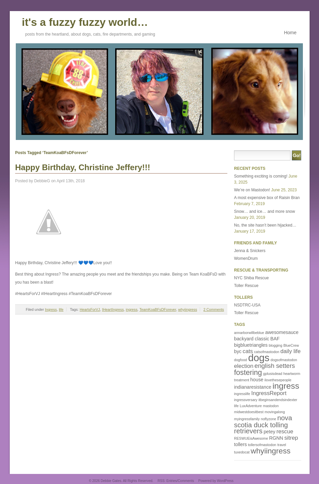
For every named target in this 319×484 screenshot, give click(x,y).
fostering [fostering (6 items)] (248, 372)
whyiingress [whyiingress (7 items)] (271, 450)
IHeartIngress (113, 309)
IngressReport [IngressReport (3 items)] (268, 393)
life (61, 309)
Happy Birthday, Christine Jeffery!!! (82, 167)
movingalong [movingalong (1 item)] (275, 412)
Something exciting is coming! (260, 176)
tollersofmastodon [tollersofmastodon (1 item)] (262, 445)
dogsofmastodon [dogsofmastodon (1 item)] (284, 360)
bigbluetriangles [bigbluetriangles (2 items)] (251, 345)
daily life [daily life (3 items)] (290, 351)
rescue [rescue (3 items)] (284, 431)
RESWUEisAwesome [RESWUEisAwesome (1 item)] (251, 438)
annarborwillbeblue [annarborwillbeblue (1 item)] (249, 333)
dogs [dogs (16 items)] (259, 357)
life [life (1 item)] (236, 406)
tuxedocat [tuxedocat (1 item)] (241, 452)
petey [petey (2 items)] (269, 431)
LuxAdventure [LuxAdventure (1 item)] (251, 406)
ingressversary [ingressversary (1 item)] (245, 400)
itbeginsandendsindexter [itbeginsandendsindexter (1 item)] (278, 400)
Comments (186, 481)
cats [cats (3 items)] (248, 351)
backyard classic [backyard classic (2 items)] (251, 338)
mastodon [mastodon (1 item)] (271, 406)
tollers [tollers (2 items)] (240, 444)
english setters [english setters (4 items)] (275, 365)
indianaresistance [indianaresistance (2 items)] (252, 387)
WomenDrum (246, 258)
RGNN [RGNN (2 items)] (276, 438)
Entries (171, 481)
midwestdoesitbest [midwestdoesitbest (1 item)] (249, 412)
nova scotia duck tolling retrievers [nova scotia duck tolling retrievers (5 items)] (263, 424)
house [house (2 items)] (256, 379)
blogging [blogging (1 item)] (275, 345)
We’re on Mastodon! (252, 190)
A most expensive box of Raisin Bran (267, 197)
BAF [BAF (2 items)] (275, 338)
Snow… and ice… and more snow (264, 211)
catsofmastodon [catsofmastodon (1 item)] (266, 352)
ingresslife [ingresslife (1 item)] (242, 394)
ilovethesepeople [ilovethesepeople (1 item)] (278, 380)
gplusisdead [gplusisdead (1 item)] (272, 374)
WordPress (225, 481)
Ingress (51, 309)
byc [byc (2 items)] (237, 351)
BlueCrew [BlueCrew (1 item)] (291, 345)
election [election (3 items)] (243, 366)
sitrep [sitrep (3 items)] (291, 438)
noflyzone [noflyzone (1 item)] (268, 419)
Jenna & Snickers (249, 250)
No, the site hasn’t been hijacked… (265, 225)
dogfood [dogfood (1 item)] (240, 360)
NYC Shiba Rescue (251, 278)
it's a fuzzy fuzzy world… (85, 21)
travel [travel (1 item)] (281, 445)
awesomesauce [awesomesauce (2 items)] (282, 332)
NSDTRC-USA (247, 305)
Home (290, 32)
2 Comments (213, 309)
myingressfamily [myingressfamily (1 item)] (247, 419)
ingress (132, 309)
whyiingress (187, 309)
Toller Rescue (246, 285)
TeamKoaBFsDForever (157, 309)
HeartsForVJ (90, 309)
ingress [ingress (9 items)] (285, 385)
